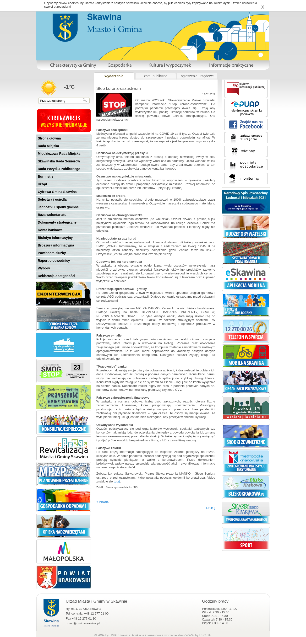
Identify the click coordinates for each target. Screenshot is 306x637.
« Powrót (102, 501)
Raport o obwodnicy (54, 260)
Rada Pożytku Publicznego (59, 169)
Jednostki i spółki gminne (58, 207)
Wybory (44, 268)
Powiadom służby (52, 253)
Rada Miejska (48, 146)
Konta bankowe (50, 230)
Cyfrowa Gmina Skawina (57, 192)
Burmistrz (45, 176)
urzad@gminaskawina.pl (83, 623)
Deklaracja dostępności (56, 276)
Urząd (42, 184)
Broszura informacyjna (56, 245)
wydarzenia (113, 76)
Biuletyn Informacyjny (55, 238)
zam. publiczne (155, 76)
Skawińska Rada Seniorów (59, 161)
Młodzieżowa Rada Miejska (59, 153)
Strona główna (49, 138)
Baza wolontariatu (52, 215)
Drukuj (210, 508)
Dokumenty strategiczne (57, 222)
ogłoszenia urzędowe (197, 76)
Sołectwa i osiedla (52, 199)
